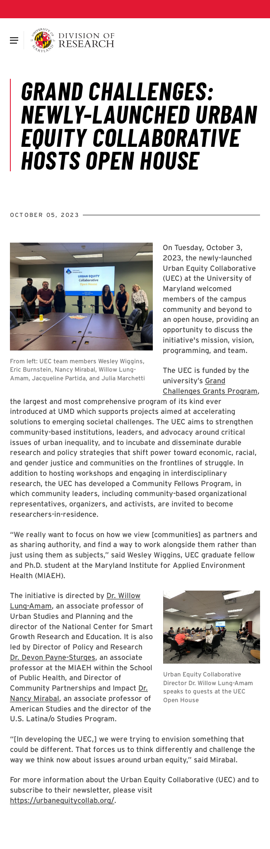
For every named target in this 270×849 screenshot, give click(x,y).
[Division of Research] (73, 40)
